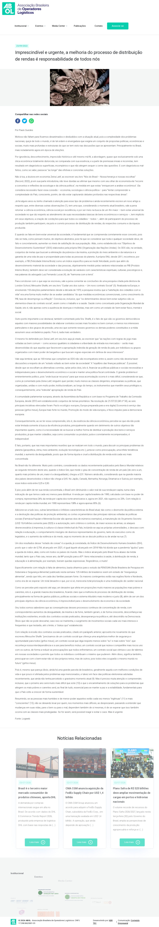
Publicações (70, 26)
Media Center (48, 26)
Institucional (10, 26)
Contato (88, 26)
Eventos (29, 26)
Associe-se (108, 26)
